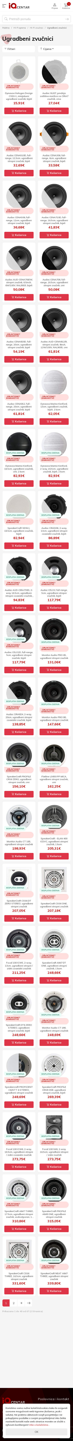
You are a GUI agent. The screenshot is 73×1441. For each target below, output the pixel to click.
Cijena (45, 49)
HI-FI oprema (20, 28)
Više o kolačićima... (39, 1424)
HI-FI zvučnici (36, 28)
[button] (5, 6)
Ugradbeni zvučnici (57, 28)
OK (36, 1432)
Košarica (19, 110)
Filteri (9, 49)
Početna (6, 28)
